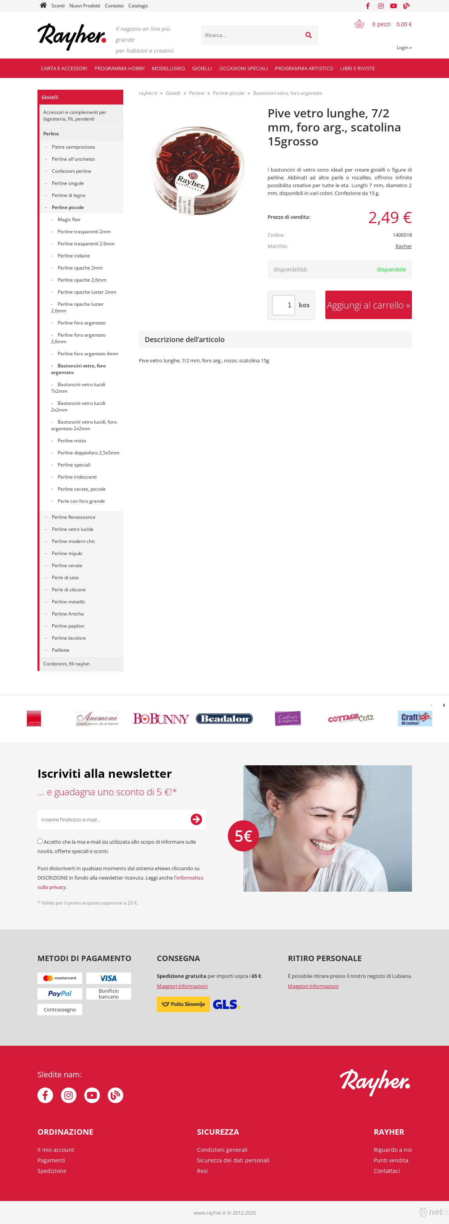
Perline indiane (74, 255)
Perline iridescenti (77, 477)
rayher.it (148, 93)
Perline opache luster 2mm (87, 292)
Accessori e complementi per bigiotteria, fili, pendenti (74, 115)
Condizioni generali (222, 1149)
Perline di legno (68, 195)
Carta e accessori (64, 68)
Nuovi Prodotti (84, 5)
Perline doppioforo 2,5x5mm (88, 452)
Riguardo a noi (393, 1149)
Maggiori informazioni (182, 986)
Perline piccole (68, 207)
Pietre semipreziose (73, 147)
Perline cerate (67, 565)
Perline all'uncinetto (73, 159)
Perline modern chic (73, 541)
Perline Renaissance (74, 517)
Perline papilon (68, 626)
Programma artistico (304, 68)
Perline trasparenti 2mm (84, 231)
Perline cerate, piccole (82, 489)
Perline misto (72, 440)
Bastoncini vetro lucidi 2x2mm (78, 406)
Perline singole (68, 183)
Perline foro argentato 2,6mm (78, 338)
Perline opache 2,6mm (82, 280)
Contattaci (387, 1170)
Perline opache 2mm (80, 267)
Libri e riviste (357, 68)
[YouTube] (393, 5)
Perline (51, 133)
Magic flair (69, 219)
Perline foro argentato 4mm (88, 353)
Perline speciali (74, 464)
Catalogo (138, 5)
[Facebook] (367, 5)
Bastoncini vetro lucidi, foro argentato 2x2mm (84, 425)
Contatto (114, 5)
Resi (202, 1170)
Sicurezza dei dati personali (233, 1160)
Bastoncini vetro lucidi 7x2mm (78, 387)
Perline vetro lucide (73, 529)
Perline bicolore (69, 638)
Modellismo (168, 68)
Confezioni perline (71, 171)
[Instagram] (380, 5)
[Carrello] (378, 24)
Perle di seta (65, 577)
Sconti (58, 5)
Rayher (404, 246)
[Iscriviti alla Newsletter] (196, 819)
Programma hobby (119, 68)
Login (404, 47)
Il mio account (55, 1149)
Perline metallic (68, 601)
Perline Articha (68, 613)
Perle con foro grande (81, 501)
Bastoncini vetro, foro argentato (78, 369)
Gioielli (202, 68)
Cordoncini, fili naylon (66, 663)
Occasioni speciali (243, 68)
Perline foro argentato (82, 322)
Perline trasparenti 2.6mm (86, 243)
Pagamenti (51, 1160)
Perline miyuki (67, 553)
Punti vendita (391, 1160)
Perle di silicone (69, 589)
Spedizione (51, 1170)
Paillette (60, 650)
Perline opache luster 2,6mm (77, 307)
